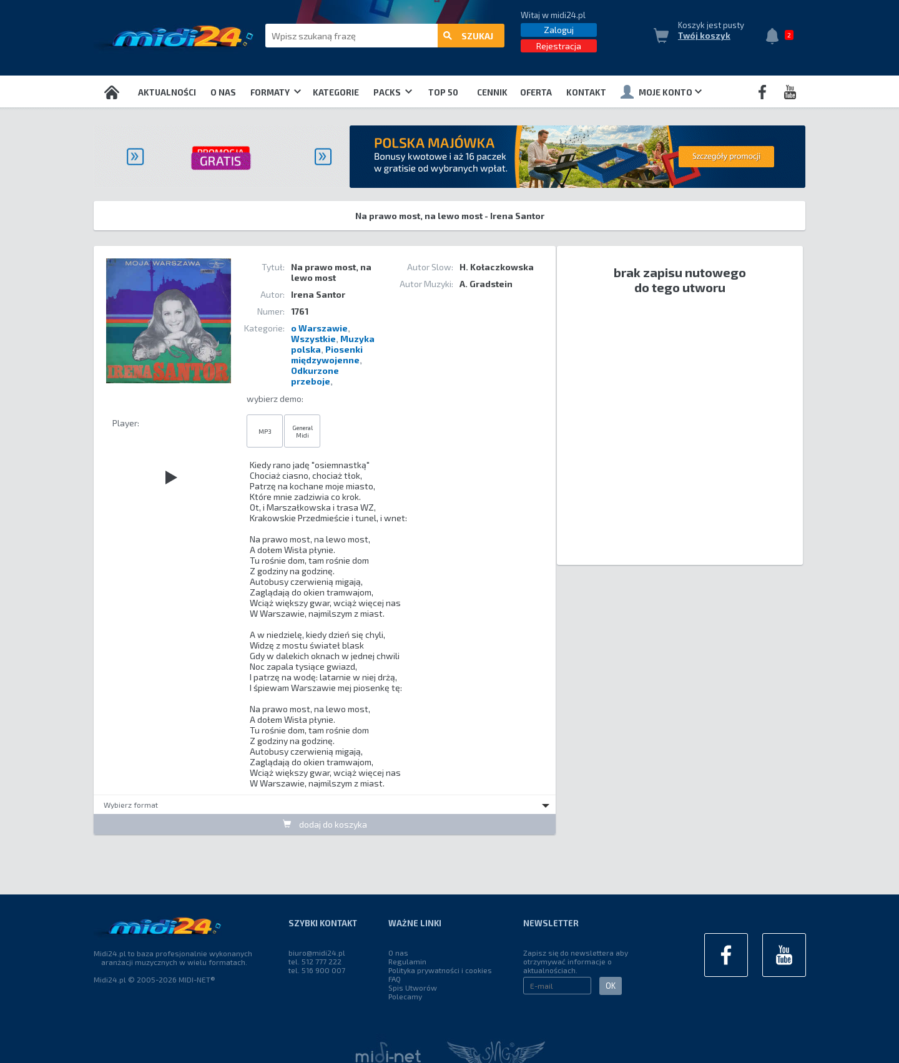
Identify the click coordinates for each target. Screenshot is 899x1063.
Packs (392, 92)
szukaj (468, 36)
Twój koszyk (704, 36)
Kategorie (336, 92)
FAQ (394, 978)
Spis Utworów (412, 987)
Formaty (275, 92)
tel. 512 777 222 (314, 961)
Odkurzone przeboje (315, 375)
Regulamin (407, 961)
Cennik (492, 92)
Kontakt (586, 92)
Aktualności (167, 92)
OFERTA (536, 92)
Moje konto (661, 92)
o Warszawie (319, 328)
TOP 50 (443, 92)
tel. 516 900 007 (316, 970)
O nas (223, 92)
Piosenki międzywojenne (327, 354)
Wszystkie (313, 338)
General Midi (302, 431)
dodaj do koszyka (325, 824)
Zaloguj (559, 29)
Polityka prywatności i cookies (440, 970)
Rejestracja (558, 46)
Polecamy (405, 996)
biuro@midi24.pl (316, 952)
